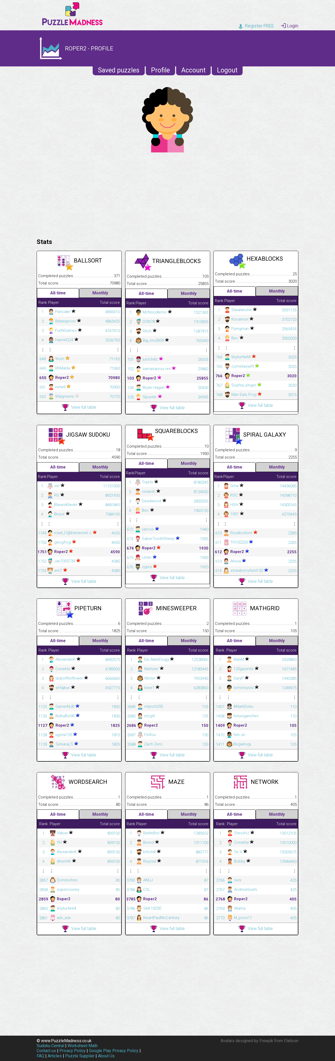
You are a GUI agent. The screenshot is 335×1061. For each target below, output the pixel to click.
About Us (106, 1055)
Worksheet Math (83, 1045)
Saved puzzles (118, 70)
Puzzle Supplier (79, 1055)
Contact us (46, 1050)
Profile (160, 70)
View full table (79, 407)
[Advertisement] (167, 194)
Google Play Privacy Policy (113, 1050)
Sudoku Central (50, 1045)
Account (193, 70)
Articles (55, 1055)
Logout (227, 70)
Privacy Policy (72, 1050)
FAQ (40, 1055)
